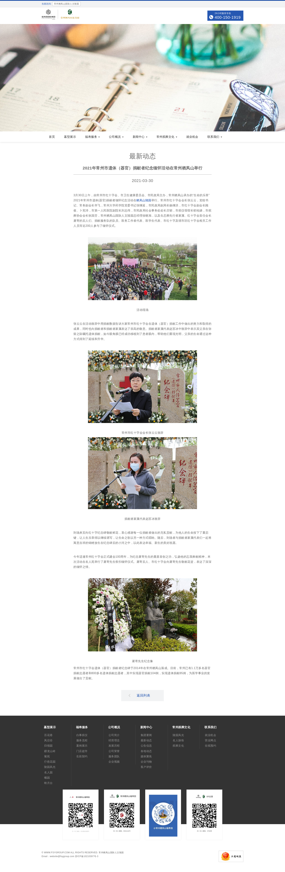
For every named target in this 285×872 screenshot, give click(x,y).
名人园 (48, 772)
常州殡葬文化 (166, 136)
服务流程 (82, 740)
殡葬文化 (178, 745)
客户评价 (146, 766)
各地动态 (146, 751)
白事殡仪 (82, 735)
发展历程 (114, 745)
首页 (52, 136)
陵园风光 (49, 766)
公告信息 (146, 745)
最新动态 (146, 740)
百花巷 (48, 735)
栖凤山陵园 (143, 200)
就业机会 (192, 136)
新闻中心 (140, 136)
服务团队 (114, 756)
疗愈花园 (49, 761)
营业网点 (210, 740)
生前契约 (82, 756)
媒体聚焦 (146, 756)
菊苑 (47, 756)
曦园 (47, 777)
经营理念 (114, 740)
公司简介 (114, 735)
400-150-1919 (228, 17)
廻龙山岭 (49, 751)
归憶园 (48, 745)
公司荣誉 (114, 751)
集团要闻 (146, 735)
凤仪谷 (48, 740)
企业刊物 (146, 761)
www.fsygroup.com (57, 852)
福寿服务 (92, 136)
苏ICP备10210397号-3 (86, 856)
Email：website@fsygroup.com (58, 856)
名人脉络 (178, 740)
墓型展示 (70, 136)
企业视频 (114, 761)
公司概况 (116, 136)
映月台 (48, 782)
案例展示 (82, 745)
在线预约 (210, 745)
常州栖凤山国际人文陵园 (111, 852)
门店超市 (82, 751)
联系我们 (214, 136)
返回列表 (139, 695)
